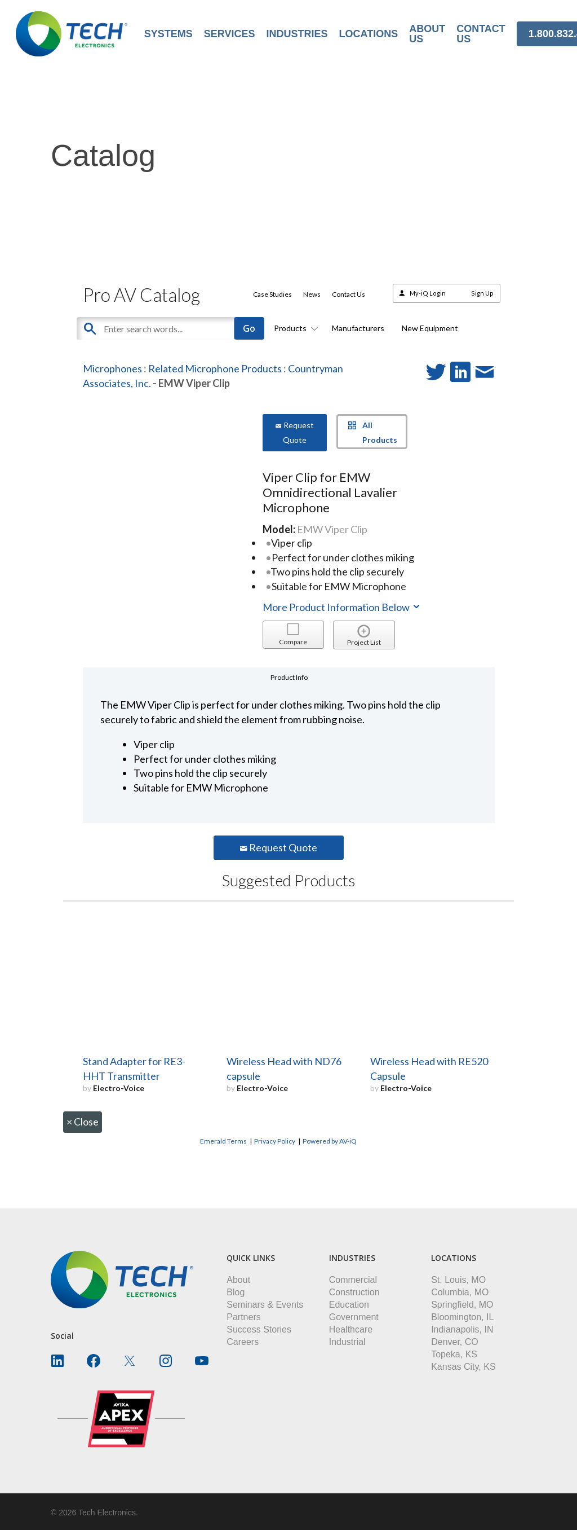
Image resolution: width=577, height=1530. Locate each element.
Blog (236, 1292)
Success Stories (259, 1329)
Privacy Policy (274, 1141)
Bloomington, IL (462, 1317)
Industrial (347, 1342)
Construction (354, 1292)
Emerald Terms (223, 1141)
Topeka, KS (454, 1354)
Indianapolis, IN (462, 1329)
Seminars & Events (265, 1304)
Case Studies (272, 294)
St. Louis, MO (458, 1280)
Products (294, 328)
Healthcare (350, 1329)
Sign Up (482, 293)
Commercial (353, 1280)
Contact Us (348, 294)
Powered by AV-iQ (330, 1141)
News (312, 294)
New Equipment (430, 328)
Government (354, 1317)
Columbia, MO (460, 1292)
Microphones (112, 368)
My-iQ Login (428, 293)
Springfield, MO (462, 1304)
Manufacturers (358, 328)
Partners (243, 1317)
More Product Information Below (342, 607)
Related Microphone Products (215, 368)
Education (349, 1304)
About (238, 1280)
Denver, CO (454, 1342)
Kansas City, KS (463, 1366)
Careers (243, 1342)
